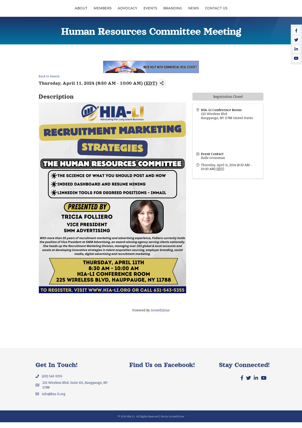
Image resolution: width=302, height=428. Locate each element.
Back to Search (49, 82)
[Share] (161, 88)
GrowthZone (160, 315)
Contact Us (247, 11)
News (225, 11)
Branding (204, 11)
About (49, 11)
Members (71, 11)
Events (119, 11)
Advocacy (96, 11)
